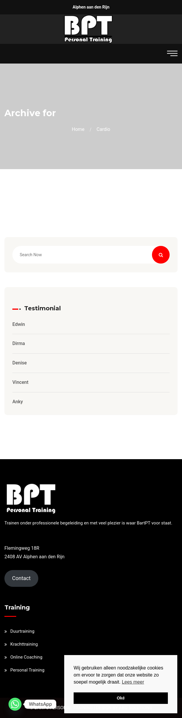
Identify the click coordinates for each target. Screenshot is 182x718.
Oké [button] (121, 698)
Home (79, 129)
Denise (19, 363)
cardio (103, 129)
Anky (17, 401)
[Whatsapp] (15, 704)
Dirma (18, 343)
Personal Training (27, 670)
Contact (21, 578)
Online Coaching (26, 657)
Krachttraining (24, 644)
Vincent (20, 382)
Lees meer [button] (133, 681)
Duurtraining (22, 631)
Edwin (18, 324)
